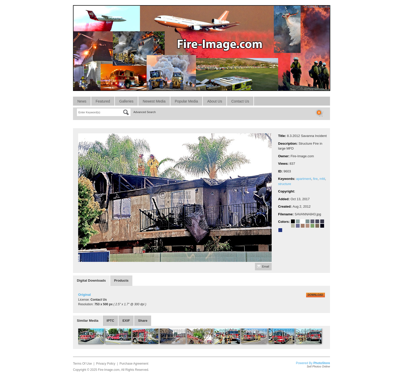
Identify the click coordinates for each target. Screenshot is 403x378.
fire (315, 179)
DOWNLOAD (315, 294)
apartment (303, 179)
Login (296, 6)
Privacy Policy (105, 363)
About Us (214, 101)
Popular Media (186, 101)
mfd (322, 179)
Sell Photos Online (318, 366)
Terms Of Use (82, 363)
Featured (103, 101)
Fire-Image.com (109, 370)
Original (84, 295)
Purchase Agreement (134, 363)
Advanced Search (144, 112)
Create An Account (317, 6)
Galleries (126, 101)
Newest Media (154, 101)
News (81, 101)
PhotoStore (321, 363)
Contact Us (240, 101)
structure (284, 184)
